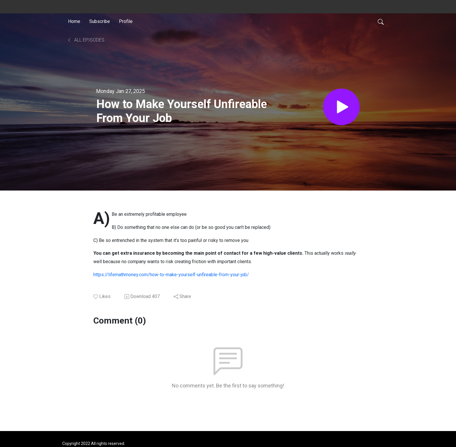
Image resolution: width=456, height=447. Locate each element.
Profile (126, 21)
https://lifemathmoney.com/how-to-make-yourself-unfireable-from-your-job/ (171, 274)
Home (74, 21)
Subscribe (99, 21)
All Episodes (85, 40)
